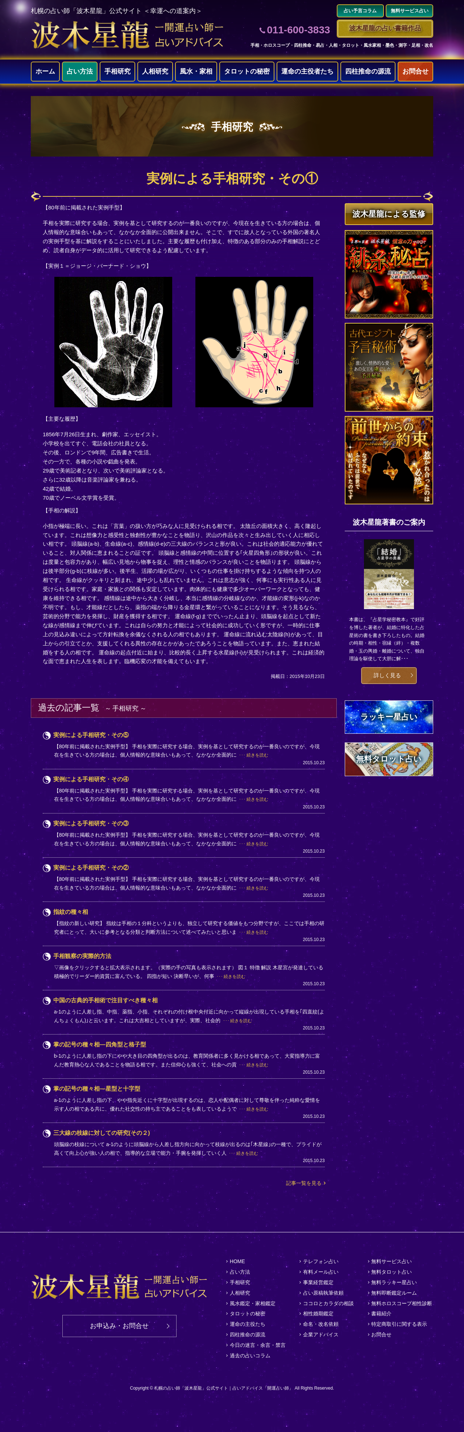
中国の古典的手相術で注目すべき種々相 (105, 1000)
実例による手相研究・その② (91, 868)
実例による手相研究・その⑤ (91, 735)
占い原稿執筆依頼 (323, 1293)
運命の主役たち (247, 1324)
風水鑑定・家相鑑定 (253, 1303)
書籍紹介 (381, 1313)
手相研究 (117, 71)
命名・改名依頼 (321, 1324)
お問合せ (415, 71)
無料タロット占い (391, 1272)
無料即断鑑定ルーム (394, 1293)
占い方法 (80, 71)
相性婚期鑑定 (318, 1313)
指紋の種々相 (70, 912)
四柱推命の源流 (368, 71)
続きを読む (257, 755)
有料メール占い (321, 1272)
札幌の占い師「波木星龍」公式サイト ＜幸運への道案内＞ (116, 10)
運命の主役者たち (307, 71)
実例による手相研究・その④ (91, 779)
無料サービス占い (391, 1261)
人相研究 (155, 71)
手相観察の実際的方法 (82, 956)
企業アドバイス (321, 1334)
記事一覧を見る (304, 1183)
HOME (237, 1261)
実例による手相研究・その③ (91, 823)
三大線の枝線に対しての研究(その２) (101, 1133)
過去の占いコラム (250, 1355)
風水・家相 (196, 71)
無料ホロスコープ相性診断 (401, 1303)
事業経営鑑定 (318, 1282)
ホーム (45, 71)
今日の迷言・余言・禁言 (258, 1345)
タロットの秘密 (247, 71)
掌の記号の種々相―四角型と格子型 (99, 1044)
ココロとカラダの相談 (328, 1303)
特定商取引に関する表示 (399, 1324)
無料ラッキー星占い (394, 1282)
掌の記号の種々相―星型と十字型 (96, 1089)
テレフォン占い (321, 1261)
